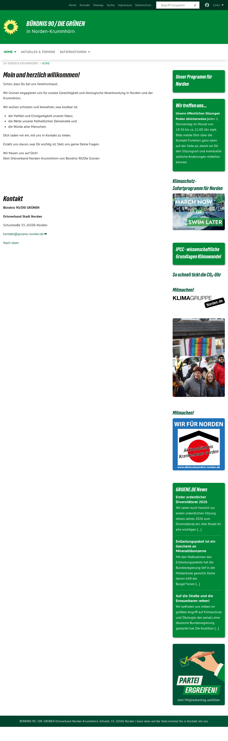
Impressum (125, 5)
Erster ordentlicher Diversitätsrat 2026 (191, 514)
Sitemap (98, 5)
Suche (111, 5)
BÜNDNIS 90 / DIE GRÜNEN (56, 23)
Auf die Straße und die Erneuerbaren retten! (194, 612)
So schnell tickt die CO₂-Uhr (198, 289)
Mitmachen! (184, 304)
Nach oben (11, 243)
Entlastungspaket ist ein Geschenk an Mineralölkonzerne (195, 560)
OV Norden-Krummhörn (21, 63)
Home (72, 5)
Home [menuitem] (8, 52)
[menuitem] (72, 5)
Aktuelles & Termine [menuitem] (38, 52)
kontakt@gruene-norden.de (23, 234)
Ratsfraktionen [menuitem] (73, 52)
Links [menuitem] (216, 5)
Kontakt (85, 5)
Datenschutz (143, 5)
